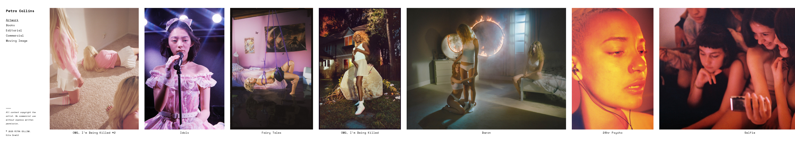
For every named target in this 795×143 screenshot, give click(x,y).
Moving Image (16, 41)
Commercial (15, 35)
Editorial (14, 30)
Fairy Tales (271, 132)
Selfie (750, 132)
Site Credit (12, 135)
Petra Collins (20, 10)
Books (10, 25)
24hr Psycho (612, 132)
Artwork (12, 20)
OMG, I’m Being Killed (360, 132)
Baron (486, 132)
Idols (184, 132)
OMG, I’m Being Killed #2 (94, 132)
